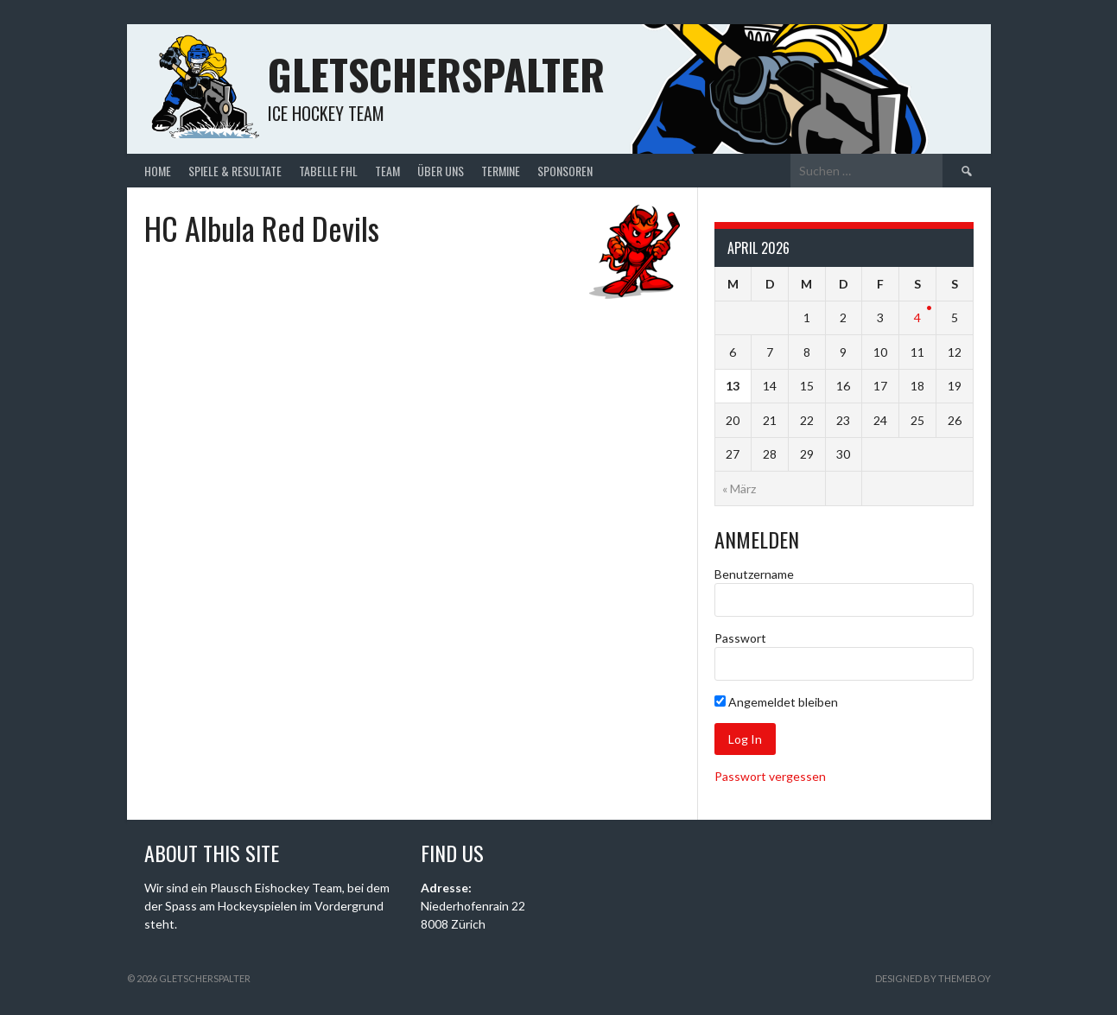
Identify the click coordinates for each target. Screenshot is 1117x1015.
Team (387, 171)
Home (157, 171)
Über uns (440, 171)
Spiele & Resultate (235, 171)
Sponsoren (565, 171)
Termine (500, 171)
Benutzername (754, 574)
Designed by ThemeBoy (933, 978)
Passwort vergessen (770, 776)
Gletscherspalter (436, 74)
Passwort (740, 638)
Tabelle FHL (328, 171)
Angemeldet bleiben (776, 702)
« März (739, 488)
